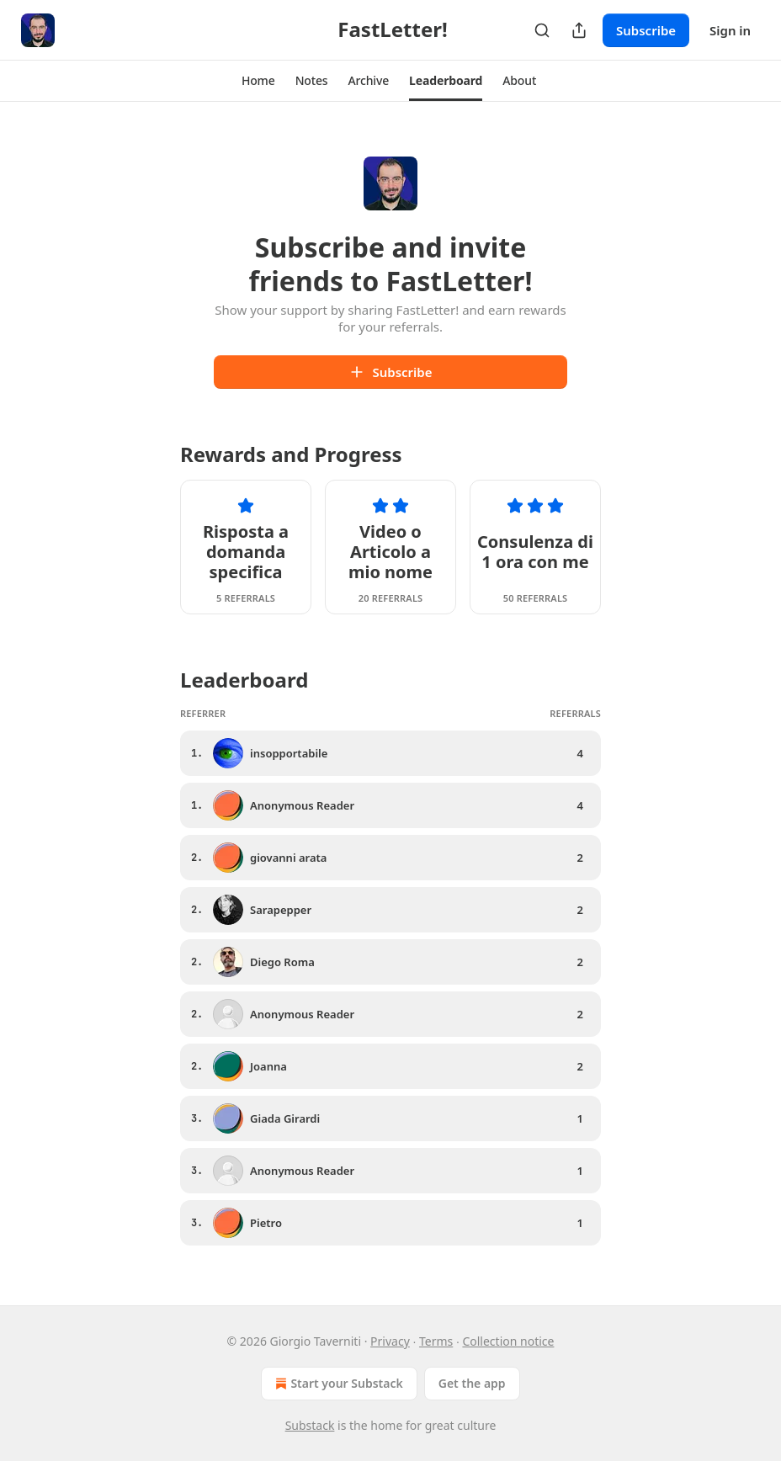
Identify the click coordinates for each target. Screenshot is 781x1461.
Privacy (390, 1341)
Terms (436, 1341)
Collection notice (508, 1341)
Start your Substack (337, 1383)
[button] (258, 81)
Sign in (730, 30)
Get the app (472, 1383)
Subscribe (646, 30)
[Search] (542, 30)
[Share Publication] (579, 30)
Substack (310, 1425)
